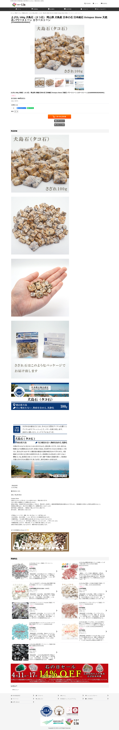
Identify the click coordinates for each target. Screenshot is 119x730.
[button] (87, 3)
